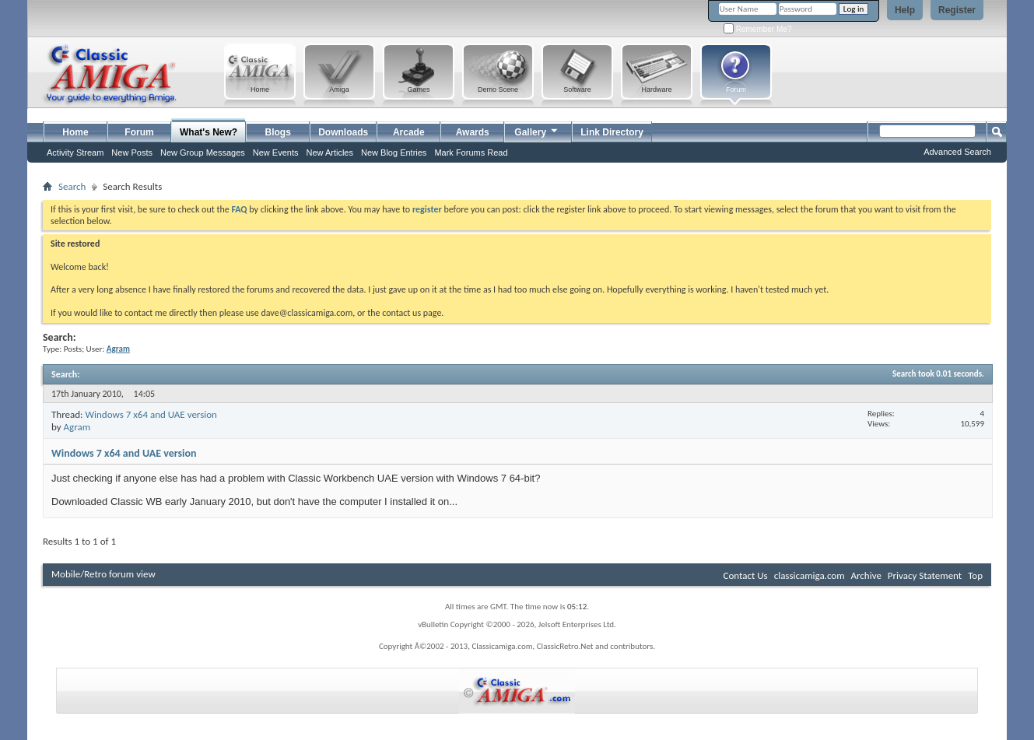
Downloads (343, 132)
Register (957, 10)
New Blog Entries (393, 152)
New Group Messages (202, 152)
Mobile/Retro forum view (103, 574)
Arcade (409, 132)
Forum (138, 132)
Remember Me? (757, 29)
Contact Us (746, 575)
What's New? (208, 132)
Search (72, 186)
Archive (865, 575)
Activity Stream (75, 152)
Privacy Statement (925, 575)
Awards (472, 132)
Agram (77, 427)
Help (905, 10)
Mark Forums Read (470, 152)
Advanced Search (957, 151)
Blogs (278, 132)
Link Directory (611, 132)
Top (975, 575)
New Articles (329, 152)
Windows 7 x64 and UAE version (150, 414)
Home (75, 132)
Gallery (536, 130)
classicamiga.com (809, 575)
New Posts (131, 152)
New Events (276, 152)
